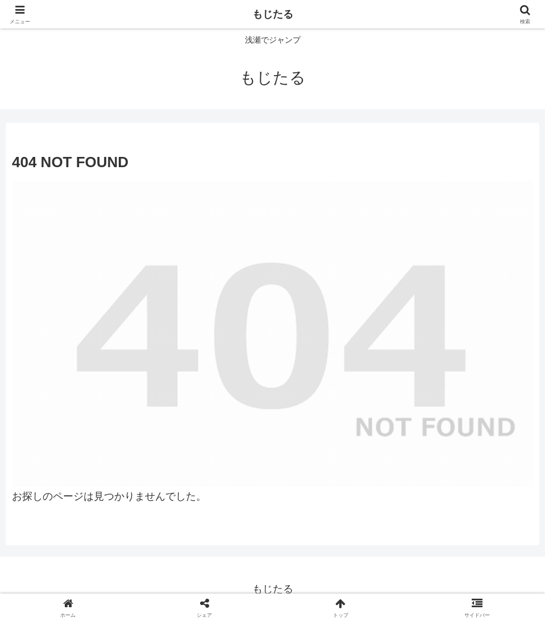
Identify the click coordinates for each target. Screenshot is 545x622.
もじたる (272, 14)
